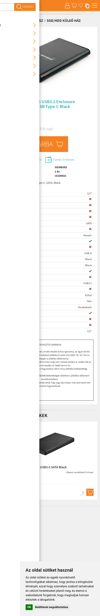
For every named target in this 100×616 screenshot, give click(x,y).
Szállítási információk (31, 160)
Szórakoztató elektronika (17, 552)
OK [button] (29, 607)
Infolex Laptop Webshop (16, 514)
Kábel (6, 560)
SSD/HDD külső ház (64, 20)
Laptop (7, 540)
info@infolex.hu (19, 530)
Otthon (7, 548)
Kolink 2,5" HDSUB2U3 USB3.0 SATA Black (36, 468)
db (15, 149)
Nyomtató (8, 556)
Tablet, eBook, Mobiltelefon (18, 536)
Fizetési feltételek (70, 160)
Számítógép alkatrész (23, 20)
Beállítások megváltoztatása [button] (51, 607)
